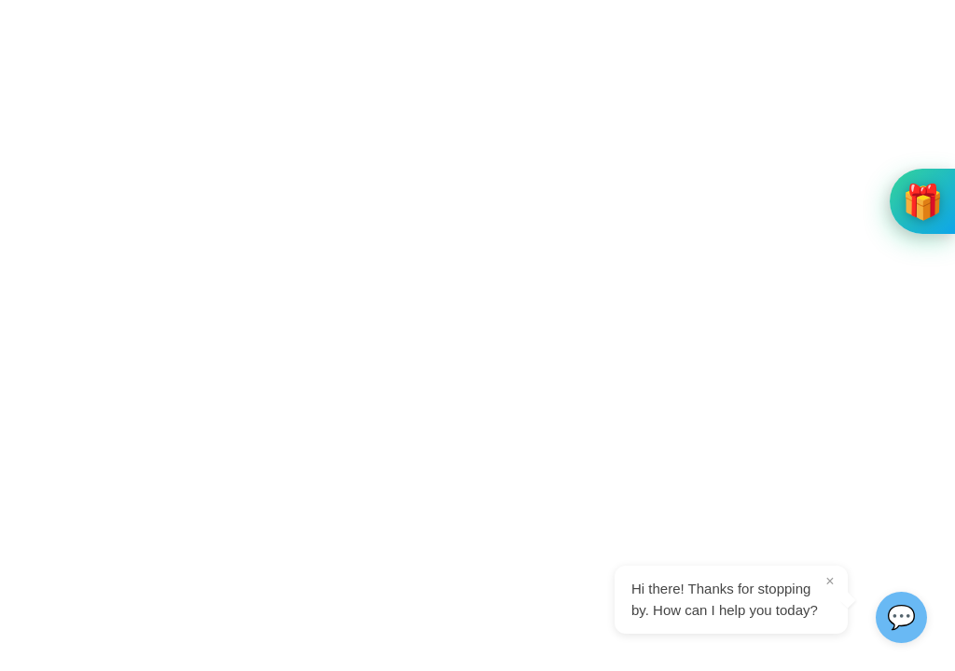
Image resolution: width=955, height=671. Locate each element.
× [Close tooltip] (829, 581)
